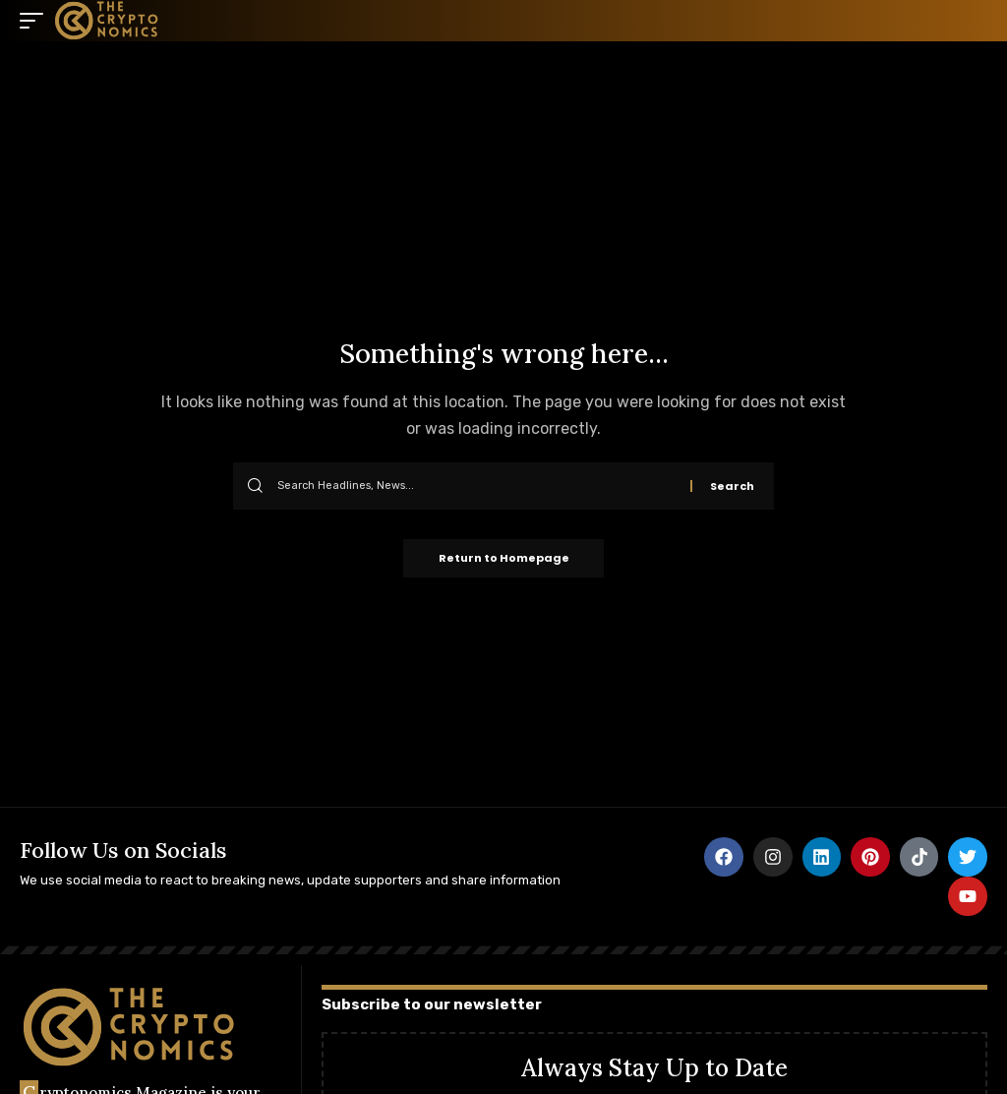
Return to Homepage (504, 559)
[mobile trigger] (36, 20)
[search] (972, 20)
